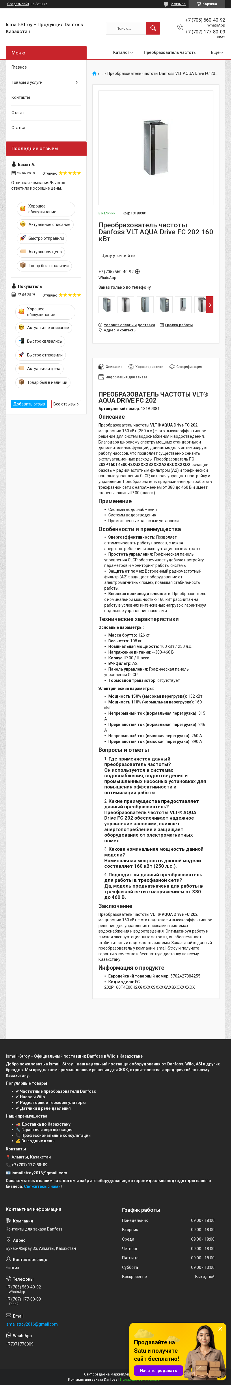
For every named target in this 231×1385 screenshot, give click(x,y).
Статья (18, 127)
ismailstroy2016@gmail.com (32, 1324)
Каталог (121, 52)
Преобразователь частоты (170, 52)
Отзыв (18, 112)
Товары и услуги (27, 82)
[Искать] (153, 28)
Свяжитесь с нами (42, 1186)
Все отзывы (64, 404)
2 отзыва (178, 4)
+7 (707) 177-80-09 (29, 1165)
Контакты (21, 97)
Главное (19, 67)
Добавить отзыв (29, 404)
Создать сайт (18, 4)
